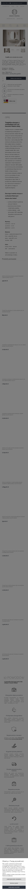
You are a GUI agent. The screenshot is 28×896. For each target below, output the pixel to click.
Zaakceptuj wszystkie (14, 887)
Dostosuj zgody (14, 883)
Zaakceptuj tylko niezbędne (14, 879)
